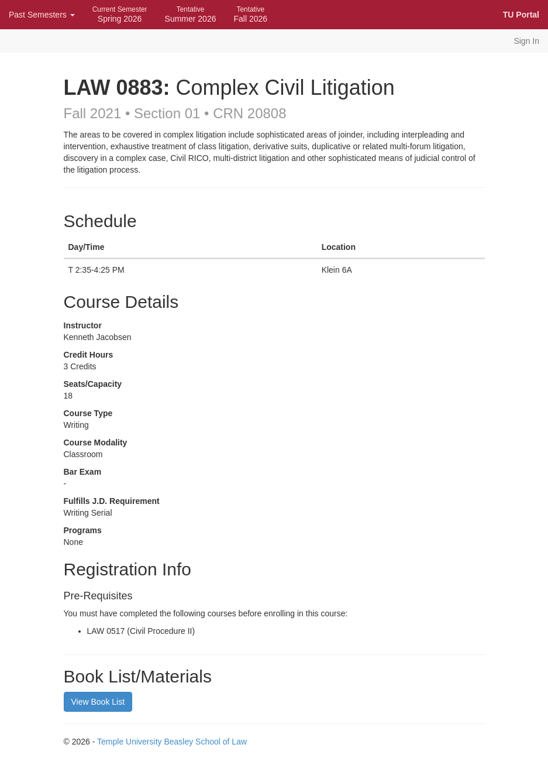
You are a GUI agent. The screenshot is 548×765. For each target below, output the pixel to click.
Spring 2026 (119, 14)
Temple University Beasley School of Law (172, 741)
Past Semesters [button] (42, 14)
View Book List (98, 701)
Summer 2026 (190, 14)
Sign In (526, 41)
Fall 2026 (250, 14)
